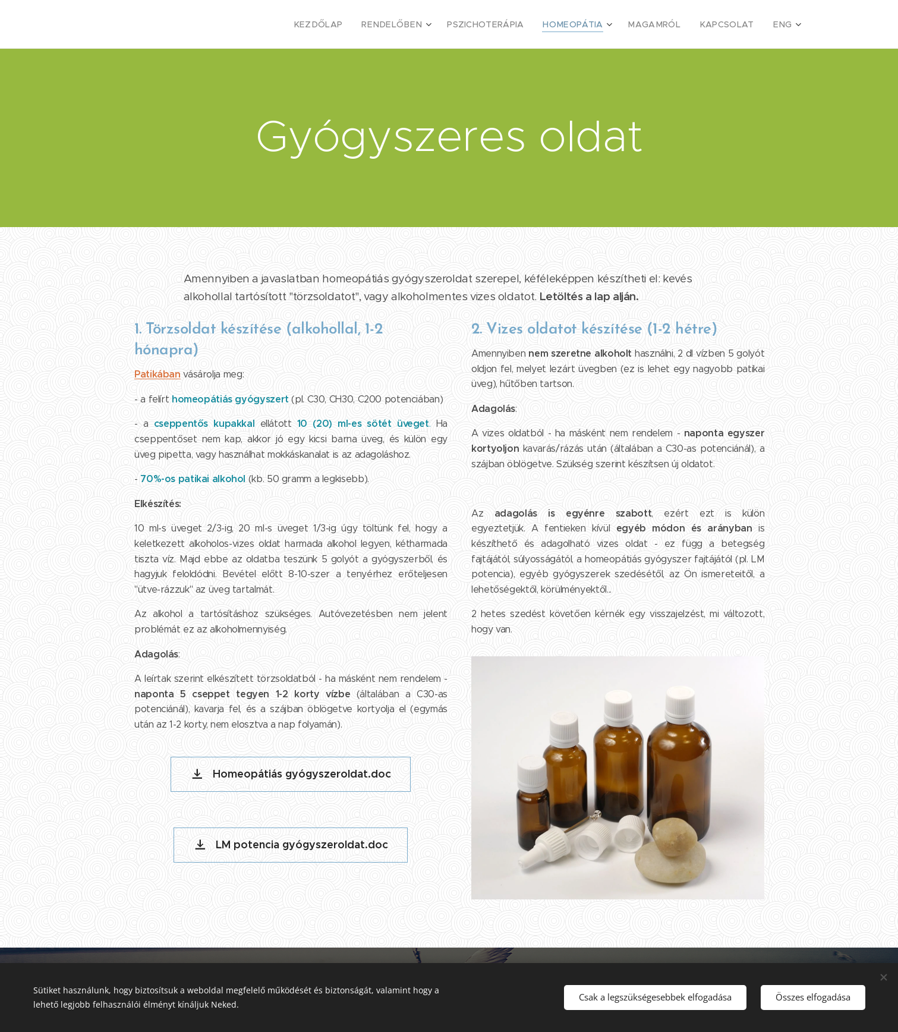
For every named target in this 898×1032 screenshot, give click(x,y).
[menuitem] (351, 24)
